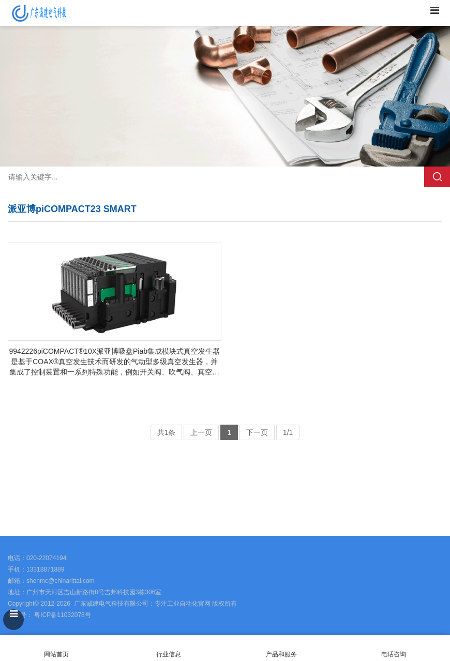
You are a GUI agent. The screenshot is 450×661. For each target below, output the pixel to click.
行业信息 (168, 654)
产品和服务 (281, 654)
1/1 (288, 432)
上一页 (201, 432)
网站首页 (56, 648)
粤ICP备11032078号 (62, 615)
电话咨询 (394, 648)
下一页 (257, 432)
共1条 (166, 432)
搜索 (437, 177)
